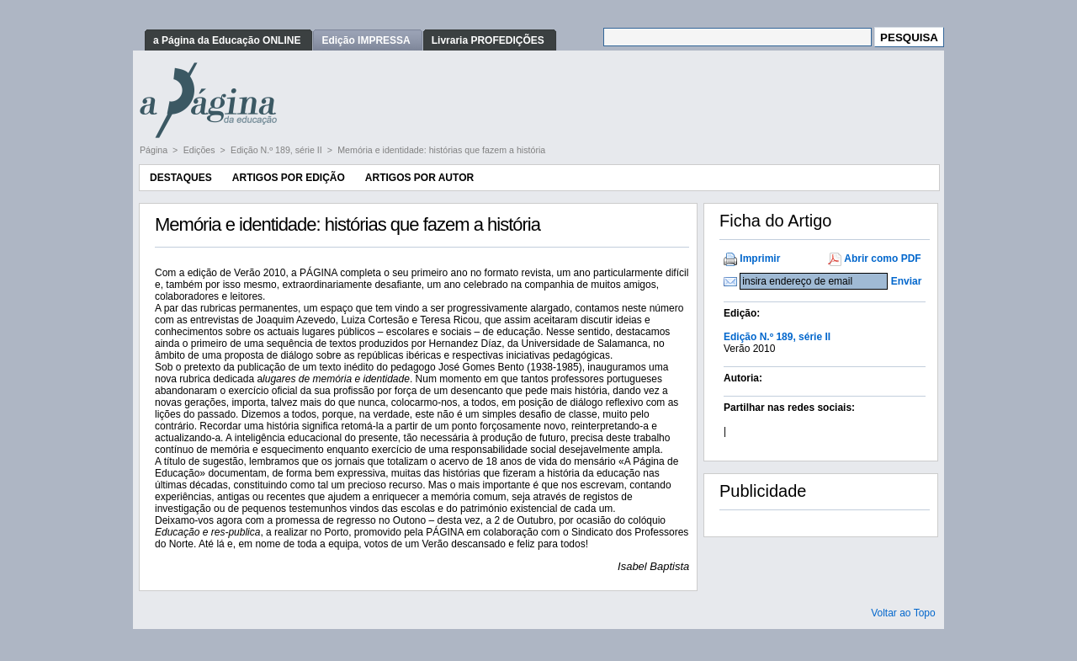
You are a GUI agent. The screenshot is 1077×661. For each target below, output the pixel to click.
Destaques (181, 178)
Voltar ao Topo (903, 613)
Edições (200, 150)
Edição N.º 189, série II (278, 150)
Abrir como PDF (882, 258)
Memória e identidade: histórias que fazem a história (441, 150)
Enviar (906, 281)
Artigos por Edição (288, 178)
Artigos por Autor (419, 178)
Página (155, 150)
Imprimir (760, 258)
